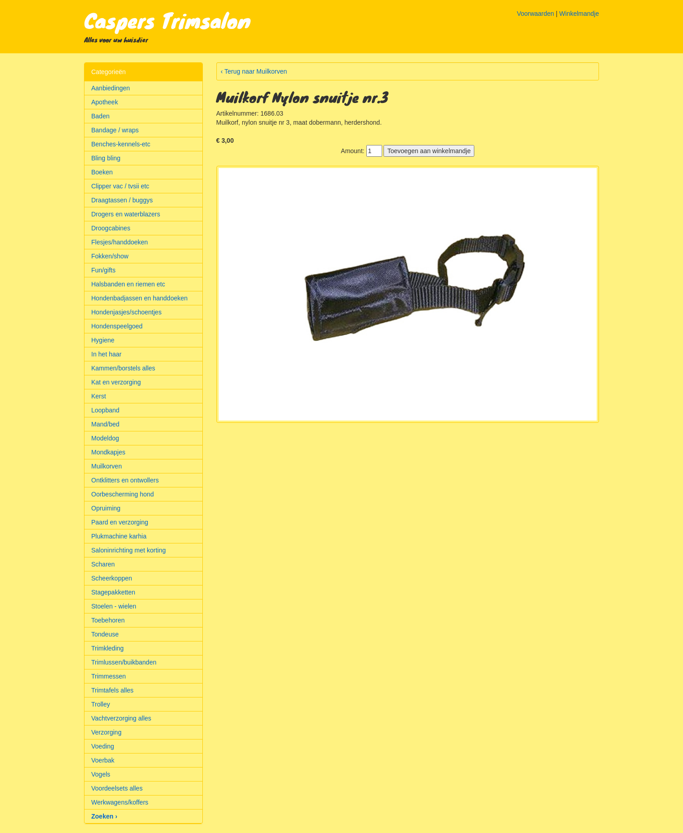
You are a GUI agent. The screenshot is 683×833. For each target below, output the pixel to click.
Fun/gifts (103, 270)
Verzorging (106, 732)
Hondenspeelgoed (117, 326)
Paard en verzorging (119, 522)
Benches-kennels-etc (120, 144)
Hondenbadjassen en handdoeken (139, 298)
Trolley (100, 704)
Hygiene (102, 340)
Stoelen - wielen (113, 606)
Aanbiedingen (110, 88)
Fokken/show (109, 256)
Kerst (98, 396)
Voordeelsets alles (117, 788)
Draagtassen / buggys (122, 200)
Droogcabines (110, 228)
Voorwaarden (535, 13)
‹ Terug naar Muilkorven (254, 71)
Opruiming (106, 508)
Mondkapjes (108, 452)
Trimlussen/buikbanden (123, 662)
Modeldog (105, 438)
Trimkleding (107, 648)
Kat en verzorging (116, 382)
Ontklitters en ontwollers (125, 480)
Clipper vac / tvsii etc (120, 186)
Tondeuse (105, 634)
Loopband (105, 410)
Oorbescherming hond (122, 494)
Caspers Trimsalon (167, 20)
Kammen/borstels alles (123, 368)
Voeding (102, 746)
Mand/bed (105, 424)
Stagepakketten (113, 592)
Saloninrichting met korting (128, 550)
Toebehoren (108, 620)
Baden (100, 116)
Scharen (103, 564)
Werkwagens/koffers (119, 802)
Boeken (101, 172)
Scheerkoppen (111, 578)
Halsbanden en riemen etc (128, 284)
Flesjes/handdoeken (119, 242)
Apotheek (104, 102)
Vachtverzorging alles (121, 718)
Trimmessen (108, 676)
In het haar (106, 354)
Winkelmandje (579, 13)
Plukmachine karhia (118, 536)
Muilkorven (106, 466)
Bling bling (106, 158)
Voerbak (102, 760)
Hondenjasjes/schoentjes (126, 312)
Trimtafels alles (112, 690)
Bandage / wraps (115, 130)
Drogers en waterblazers (125, 214)
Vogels (100, 774)
